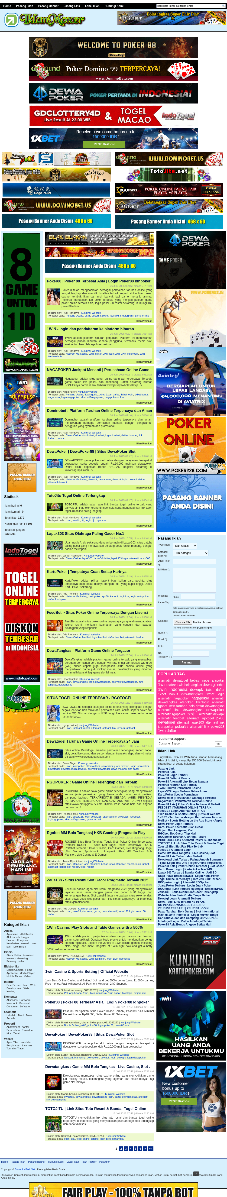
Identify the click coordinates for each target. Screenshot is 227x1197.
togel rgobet (87, 866)
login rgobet (142, 864)
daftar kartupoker (57, 599)
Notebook (11, 1003)
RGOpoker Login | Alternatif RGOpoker (184, 882)
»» (150, 1148)
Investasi (28, 955)
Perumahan (13, 1030)
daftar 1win (101, 353)
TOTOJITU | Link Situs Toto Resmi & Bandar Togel (191, 843)
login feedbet (99, 637)
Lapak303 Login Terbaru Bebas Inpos (183, 791)
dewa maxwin (119, 768)
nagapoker (54, 397)
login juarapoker (140, 766)
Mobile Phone (14, 976)
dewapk (92, 479)
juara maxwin (122, 766)
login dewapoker (136, 1057)
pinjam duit (140, 993)
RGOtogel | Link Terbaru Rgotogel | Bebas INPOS (190, 888)
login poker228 (93, 816)
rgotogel (77, 728)
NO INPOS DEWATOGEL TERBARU (181, 905)
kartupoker (94, 596)
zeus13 (77, 911)
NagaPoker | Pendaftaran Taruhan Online (185, 801)
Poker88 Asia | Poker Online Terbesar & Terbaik (189, 804)
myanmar (101, 520)
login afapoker (92, 864)
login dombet (112, 435)
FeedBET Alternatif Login (174, 849)
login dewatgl (78, 768)
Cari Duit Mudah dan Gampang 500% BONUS (187, 918)
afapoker (77, 864)
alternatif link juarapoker (99, 766)
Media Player (27, 973)
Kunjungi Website (91, 312)
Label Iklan (92, 6)
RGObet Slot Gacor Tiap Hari (177, 833)
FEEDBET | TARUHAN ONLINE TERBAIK (184, 807)
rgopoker (135, 816)
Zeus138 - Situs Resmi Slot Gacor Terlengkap (188, 892)
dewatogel (54, 768)
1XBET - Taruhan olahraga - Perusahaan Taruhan (190, 817)
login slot (100, 958)
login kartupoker (140, 596)
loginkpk (124, 596)
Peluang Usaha (15, 961)
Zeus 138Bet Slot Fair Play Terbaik (180, 846)
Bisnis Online (13, 955)
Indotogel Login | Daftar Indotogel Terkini (185, 921)
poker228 (78, 816)
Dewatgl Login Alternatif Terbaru (179, 898)
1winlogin (127, 993)
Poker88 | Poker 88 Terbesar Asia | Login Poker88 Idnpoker (98, 281)
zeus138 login (127, 911)
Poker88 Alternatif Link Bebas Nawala (183, 781)
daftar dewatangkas (126, 1096)
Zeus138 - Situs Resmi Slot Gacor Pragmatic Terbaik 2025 (97, 880)
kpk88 (105, 596)
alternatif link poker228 (116, 816)
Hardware (25, 1000)
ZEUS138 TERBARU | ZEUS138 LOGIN (183, 908)
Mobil (21, 1015)
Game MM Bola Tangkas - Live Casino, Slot (186, 853)
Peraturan (104, 1161)
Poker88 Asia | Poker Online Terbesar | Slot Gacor (191, 866)
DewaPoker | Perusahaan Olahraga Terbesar (187, 797)
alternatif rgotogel (101, 728)
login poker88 (106, 1025)
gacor (97, 911)
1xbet (101, 394)
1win (91, 353)
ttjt (82, 520)
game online (142, 315)
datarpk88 (128, 315)
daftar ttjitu (118, 1138)
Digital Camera (14, 969)
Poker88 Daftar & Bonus (174, 778)
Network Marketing (17, 958)
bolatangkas (65, 684)
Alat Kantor (26, 934)
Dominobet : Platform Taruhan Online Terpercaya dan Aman (99, 411)
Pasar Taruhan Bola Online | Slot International (188, 911)
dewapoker (105, 479)
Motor (29, 1015)
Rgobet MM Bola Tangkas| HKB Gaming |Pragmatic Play (96, 833)
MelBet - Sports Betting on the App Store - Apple (190, 820)
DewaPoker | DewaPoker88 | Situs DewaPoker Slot (91, 451)
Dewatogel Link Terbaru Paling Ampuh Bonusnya (190, 859)
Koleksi (25, 943)
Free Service (13, 985)
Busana (10, 940)
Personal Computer (17, 1005)
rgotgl (86, 728)
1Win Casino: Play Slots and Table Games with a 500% (95, 927)
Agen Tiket (12, 1042)
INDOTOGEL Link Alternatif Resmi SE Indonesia (189, 840)
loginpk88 (115, 315)
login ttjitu (105, 1138)
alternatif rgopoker (75, 819)
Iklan (25, 985)
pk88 (87, 315)
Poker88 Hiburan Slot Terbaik (177, 784)
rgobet (130, 864)
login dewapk (118, 1057)
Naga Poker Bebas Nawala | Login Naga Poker (188, 875)
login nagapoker (71, 397)
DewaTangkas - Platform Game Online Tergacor (88, 651)
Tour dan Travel (15, 1048)
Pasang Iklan (18, 1161)
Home (4, 1161)
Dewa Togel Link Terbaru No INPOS (181, 901)
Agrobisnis (12, 934)
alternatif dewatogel (99, 768)
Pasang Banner (48, 6)
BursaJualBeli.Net (25, 1169)
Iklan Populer (89, 1161)
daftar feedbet (116, 637)
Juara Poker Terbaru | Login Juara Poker (185, 885)
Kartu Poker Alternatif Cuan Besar (180, 827)
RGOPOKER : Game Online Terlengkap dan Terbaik (92, 782)
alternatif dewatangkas (124, 681)
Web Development (21, 987)
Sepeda (10, 1018)
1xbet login (127, 394)
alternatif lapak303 (139, 558)
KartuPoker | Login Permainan (178, 794)
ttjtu (73, 1138)
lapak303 (87, 558)
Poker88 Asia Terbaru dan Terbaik (180, 856)
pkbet (105, 315)
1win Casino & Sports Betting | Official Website (86, 972)
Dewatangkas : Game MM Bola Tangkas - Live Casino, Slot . (97, 1067)
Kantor (25, 1027)
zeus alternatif (109, 911)
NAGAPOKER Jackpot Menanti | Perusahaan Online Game (98, 370)
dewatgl (65, 768)
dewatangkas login (102, 1096)
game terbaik (94, 819)
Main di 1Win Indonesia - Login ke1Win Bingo (188, 914)
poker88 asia (122, 1025)
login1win (114, 353)
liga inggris (91, 394)
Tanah (16, 1033)
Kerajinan (22, 940)
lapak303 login (119, 558)
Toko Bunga (19, 946)
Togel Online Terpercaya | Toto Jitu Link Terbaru (189, 879)
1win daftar (114, 993)
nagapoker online (114, 397)
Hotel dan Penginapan (18, 1044)
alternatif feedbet (134, 637)
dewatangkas (80, 681)
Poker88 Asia (166, 771)
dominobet (88, 435)
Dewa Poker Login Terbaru (175, 823)
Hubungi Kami (114, 6)
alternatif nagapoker (92, 397)
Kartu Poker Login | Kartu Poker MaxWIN (185, 869)
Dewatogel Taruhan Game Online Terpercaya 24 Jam (93, 741)
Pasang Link (72, 6)
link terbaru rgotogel (123, 728)
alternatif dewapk (57, 482)
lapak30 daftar (102, 558)
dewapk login (120, 479)
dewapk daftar (137, 479)
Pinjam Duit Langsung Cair (176, 830)
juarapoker (78, 766)
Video (27, 976)
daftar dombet (129, 435)
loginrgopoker (55, 819)
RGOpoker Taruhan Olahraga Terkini (182, 836)
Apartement (13, 1027)
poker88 (96, 315)
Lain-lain (11, 1015)
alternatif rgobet (57, 866)
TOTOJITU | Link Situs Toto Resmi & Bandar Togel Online (95, 1109)
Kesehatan (12, 943)
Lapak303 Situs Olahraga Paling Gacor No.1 (85, 534)
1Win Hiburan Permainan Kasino (179, 788)
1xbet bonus (142, 394)
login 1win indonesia (118, 958)
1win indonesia (129, 353)
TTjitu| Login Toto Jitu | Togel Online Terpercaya (189, 862)
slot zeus (87, 911)
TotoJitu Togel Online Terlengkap (76, 496)
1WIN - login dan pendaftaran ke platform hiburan (90, 329)
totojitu (76, 520)
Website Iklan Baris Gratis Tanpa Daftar (184, 895)
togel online (83, 1138)
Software (25, 1006)
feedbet (86, 637)
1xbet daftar (113, 394)
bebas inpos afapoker (113, 864)
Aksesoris (12, 1000)
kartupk (114, 596)
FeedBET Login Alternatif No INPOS (181, 810)
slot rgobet (73, 866)
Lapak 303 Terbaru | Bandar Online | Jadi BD (187, 872)
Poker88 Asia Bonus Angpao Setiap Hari (184, 924)
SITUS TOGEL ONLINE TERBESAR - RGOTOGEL (90, 698)
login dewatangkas (99, 681)
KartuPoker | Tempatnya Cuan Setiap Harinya (86, 572)
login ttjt (90, 520)
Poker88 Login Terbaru (173, 775)
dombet (99, 435)
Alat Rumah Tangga (17, 937)
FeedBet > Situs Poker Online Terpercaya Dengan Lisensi (97, 613)
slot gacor (133, 768)
